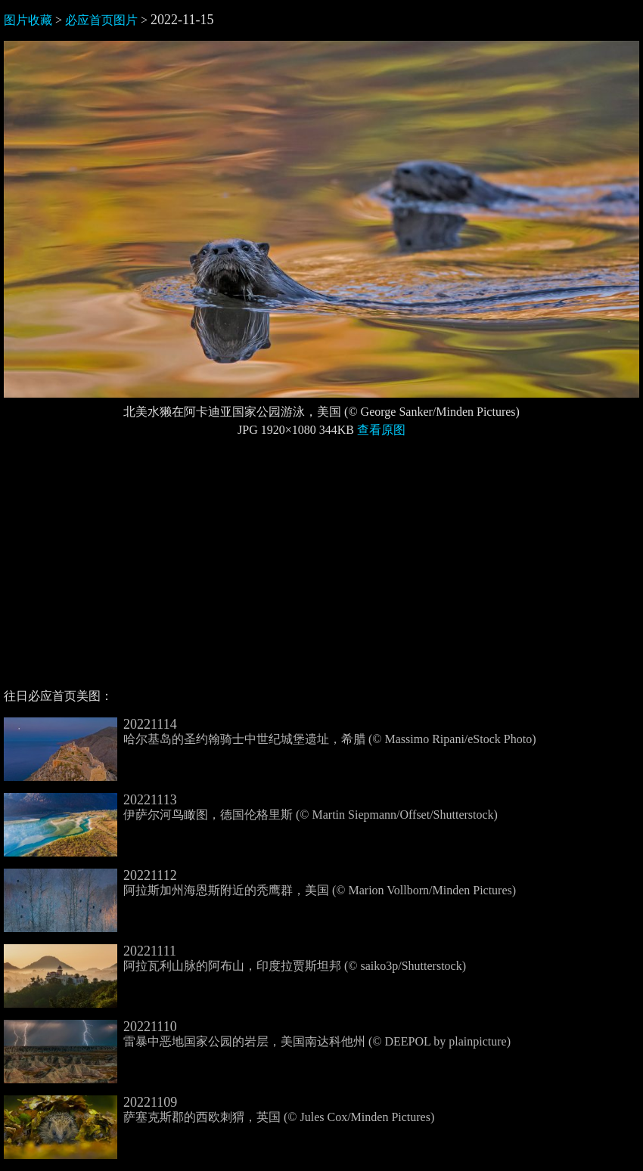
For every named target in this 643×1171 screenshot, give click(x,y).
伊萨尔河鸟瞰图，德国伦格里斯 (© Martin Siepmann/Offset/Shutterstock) (251, 807)
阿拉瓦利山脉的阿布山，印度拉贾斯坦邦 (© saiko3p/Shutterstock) (235, 958)
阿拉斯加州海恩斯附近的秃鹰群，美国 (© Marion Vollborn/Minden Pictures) (260, 883)
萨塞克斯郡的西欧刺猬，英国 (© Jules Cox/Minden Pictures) (219, 1109)
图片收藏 (28, 20)
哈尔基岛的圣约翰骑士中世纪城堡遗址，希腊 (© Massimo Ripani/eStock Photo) (270, 731)
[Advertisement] (321, 569)
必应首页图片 (101, 20)
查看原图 (381, 429)
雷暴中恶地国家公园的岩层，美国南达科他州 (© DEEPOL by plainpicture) (257, 1034)
